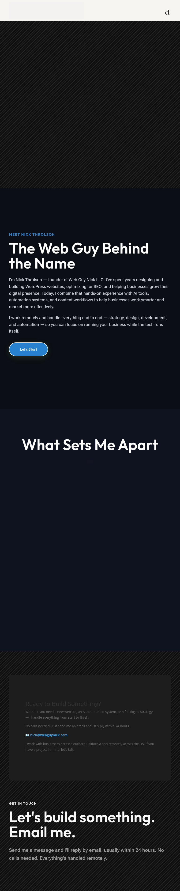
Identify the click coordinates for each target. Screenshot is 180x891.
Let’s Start (28, 349)
